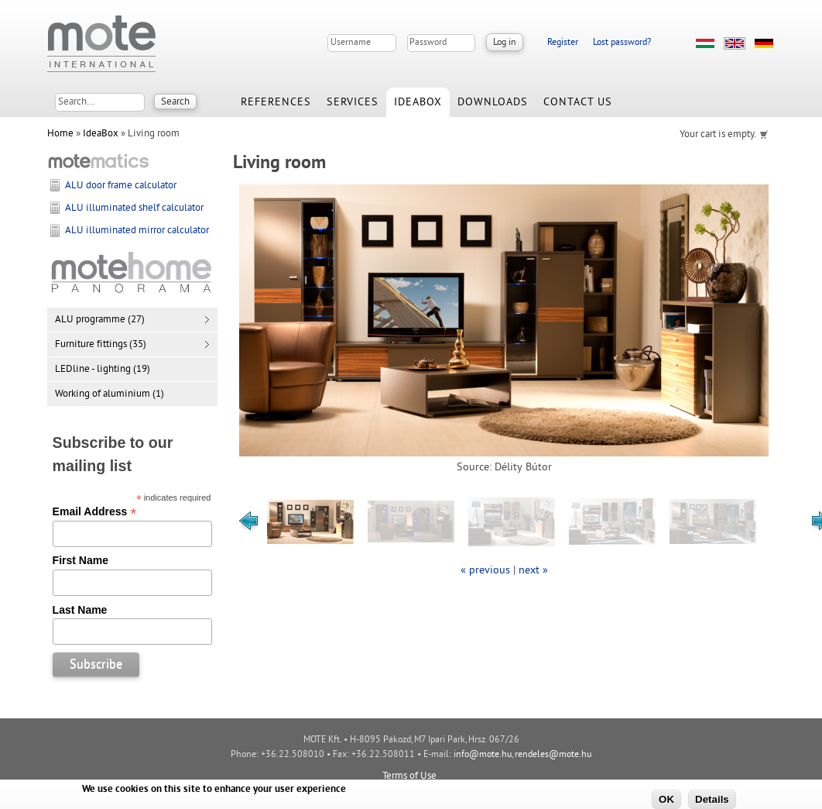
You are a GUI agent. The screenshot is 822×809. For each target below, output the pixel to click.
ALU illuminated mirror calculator (137, 231)
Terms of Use (409, 776)
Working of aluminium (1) (109, 394)
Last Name (80, 610)
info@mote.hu (483, 755)
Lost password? (622, 43)
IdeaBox (100, 134)
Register (562, 43)
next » (533, 570)
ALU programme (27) (100, 320)
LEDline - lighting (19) (102, 369)
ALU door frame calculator (120, 186)
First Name (80, 560)
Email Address (95, 511)
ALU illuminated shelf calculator (134, 208)
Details (712, 799)
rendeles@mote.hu (553, 755)
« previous (485, 570)
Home (60, 134)
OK (666, 799)
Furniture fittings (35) (100, 345)
